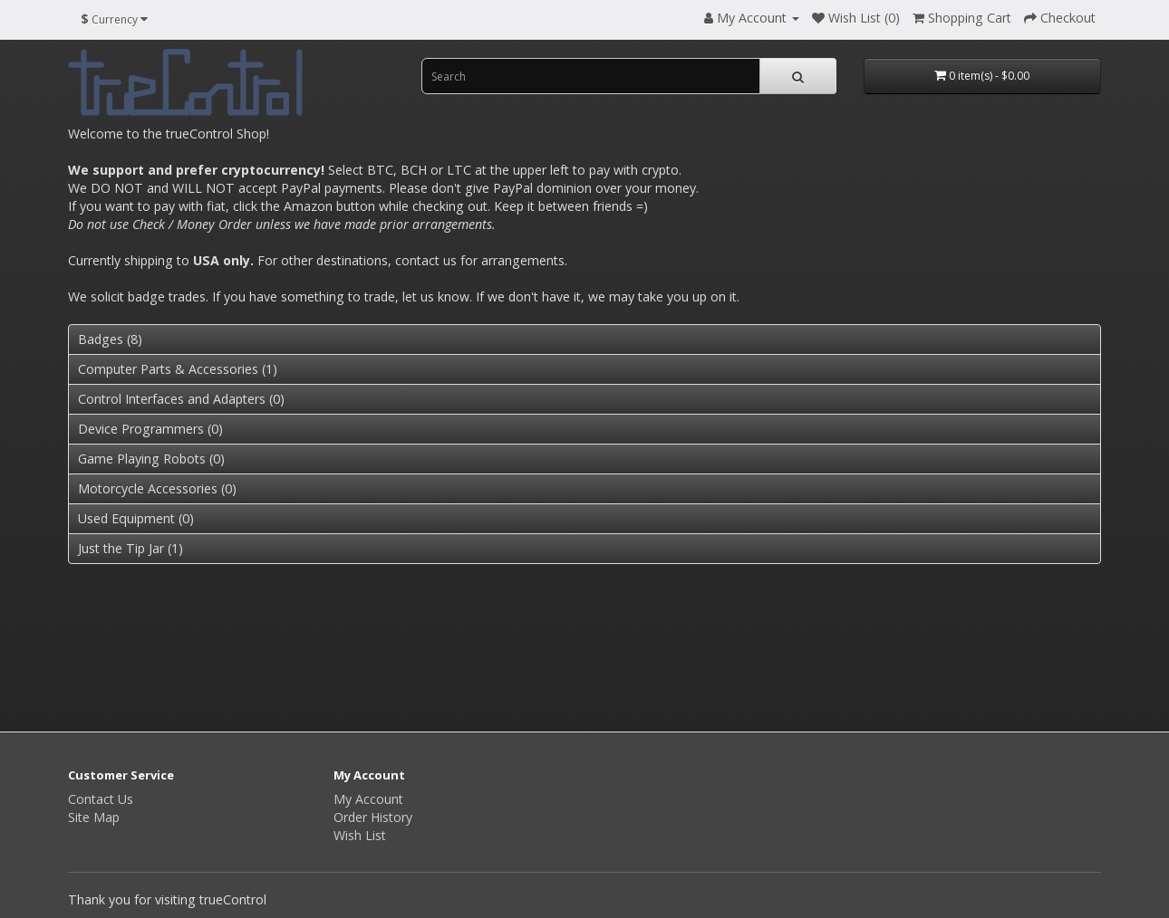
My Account (368, 799)
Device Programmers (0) (150, 428)
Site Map (94, 817)
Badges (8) (110, 339)
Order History (372, 817)
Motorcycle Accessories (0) (157, 488)
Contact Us (100, 799)
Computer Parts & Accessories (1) (177, 369)
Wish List (359, 835)
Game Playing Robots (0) (151, 458)
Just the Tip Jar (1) (130, 548)
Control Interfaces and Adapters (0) (181, 398)
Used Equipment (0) (136, 518)
